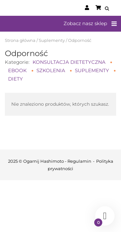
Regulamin (79, 161)
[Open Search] (107, 9)
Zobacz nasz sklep (85, 23)
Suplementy (52, 40)
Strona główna (20, 40)
